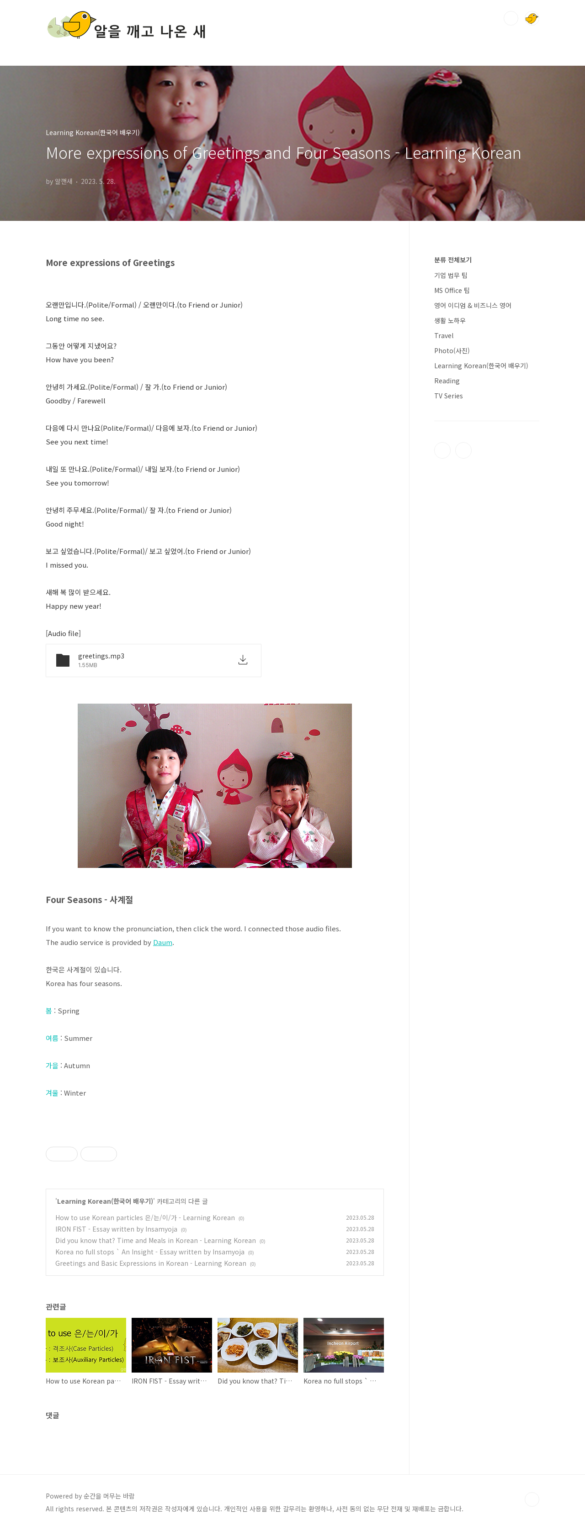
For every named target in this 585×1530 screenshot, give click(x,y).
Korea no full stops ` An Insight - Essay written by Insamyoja (150, 1251)
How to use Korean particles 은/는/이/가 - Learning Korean (145, 1217)
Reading (447, 380)
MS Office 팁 (452, 290)
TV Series (448, 395)
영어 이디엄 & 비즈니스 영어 (472, 305)
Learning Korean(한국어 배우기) (105, 1201)
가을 (52, 1065)
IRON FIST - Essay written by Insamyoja (116, 1228)
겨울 (52, 1092)
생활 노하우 (450, 320)
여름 (52, 1038)
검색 (511, 18)
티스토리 (442, 450)
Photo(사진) (452, 350)
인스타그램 (463, 450)
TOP (532, 1499)
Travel (443, 335)
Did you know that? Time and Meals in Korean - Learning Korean (155, 1240)
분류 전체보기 (453, 259)
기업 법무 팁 (451, 275)
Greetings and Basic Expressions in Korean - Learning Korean (150, 1263)
